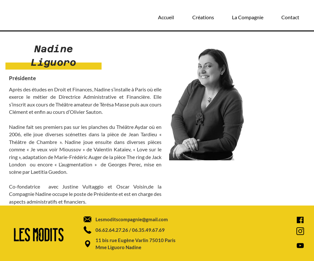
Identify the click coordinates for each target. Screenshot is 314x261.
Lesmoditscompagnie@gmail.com (131, 219)
